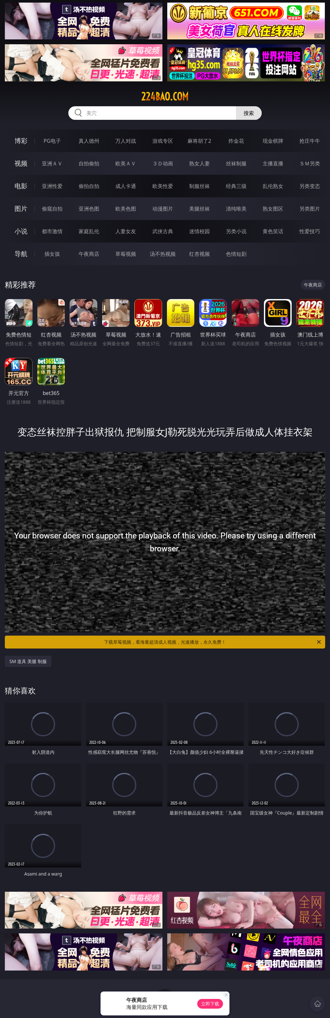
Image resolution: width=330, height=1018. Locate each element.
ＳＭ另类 (309, 163)
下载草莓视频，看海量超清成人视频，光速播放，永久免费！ (213, 642)
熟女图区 (273, 208)
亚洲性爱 (52, 186)
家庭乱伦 (89, 231)
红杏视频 (199, 253)
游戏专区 (162, 140)
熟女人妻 (199, 163)
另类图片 (309, 208)
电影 (21, 186)
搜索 (249, 113)
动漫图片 (162, 208)
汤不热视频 (163, 253)
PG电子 (52, 140)
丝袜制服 (236, 163)
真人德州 (89, 140)
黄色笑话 (273, 231)
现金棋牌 (273, 140)
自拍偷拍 (89, 163)
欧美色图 (125, 208)
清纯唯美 (236, 208)
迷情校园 (199, 231)
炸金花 (236, 140)
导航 (21, 253)
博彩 (21, 140)
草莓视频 (125, 253)
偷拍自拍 (89, 186)
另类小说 (236, 231)
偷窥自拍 (52, 208)
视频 (21, 163)
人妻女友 (125, 231)
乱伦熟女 (273, 186)
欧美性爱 (162, 186)
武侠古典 (162, 231)
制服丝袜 (199, 186)
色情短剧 (236, 253)
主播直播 (273, 163)
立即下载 (210, 1004)
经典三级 (236, 186)
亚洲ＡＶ (52, 163)
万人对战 (125, 140)
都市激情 (52, 231)
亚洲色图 (89, 208)
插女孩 (52, 253)
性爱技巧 (309, 231)
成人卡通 (125, 186)
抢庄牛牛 (309, 140)
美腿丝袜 (199, 208)
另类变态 (309, 186)
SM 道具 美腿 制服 (27, 661)
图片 (21, 208)
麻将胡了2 (199, 140)
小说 (21, 231)
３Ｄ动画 (162, 163)
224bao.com (165, 96)
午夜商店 (89, 253)
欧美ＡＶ (125, 163)
